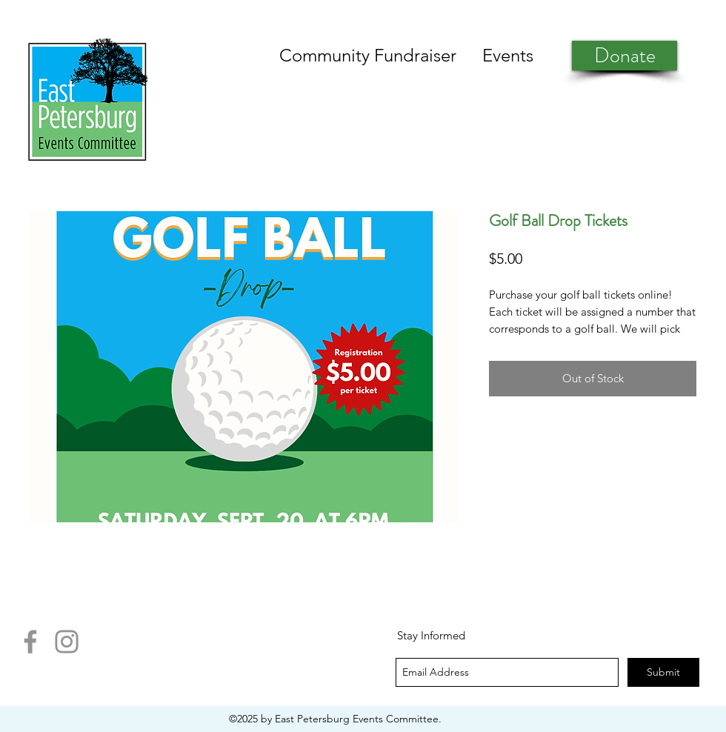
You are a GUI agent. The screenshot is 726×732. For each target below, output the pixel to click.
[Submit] (663, 672)
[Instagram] (66, 641)
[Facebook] (30, 641)
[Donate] (624, 55)
